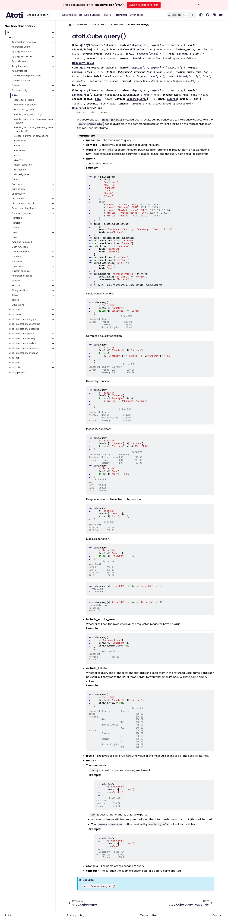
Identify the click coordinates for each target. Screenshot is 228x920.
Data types (18, 304)
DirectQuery (18, 193)
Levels (15, 237)
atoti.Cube (117, 24)
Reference (120, 15)
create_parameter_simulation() (31, 135)
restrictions (20, 169)
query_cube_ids (23, 164)
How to (106, 15)
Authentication (20, 70)
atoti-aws (14, 309)
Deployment (92, 15)
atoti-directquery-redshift (23, 343)
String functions (20, 290)
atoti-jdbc (14, 362)
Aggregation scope (22, 275)
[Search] (181, 15)
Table (15, 295)
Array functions (20, 66)
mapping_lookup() (22, 242)
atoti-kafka (15, 367)
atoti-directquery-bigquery (24, 319)
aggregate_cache (24, 99)
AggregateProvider (22, 51)
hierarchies (20, 140)
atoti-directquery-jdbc (21, 333)
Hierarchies (18, 217)
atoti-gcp (14, 357)
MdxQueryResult (20, 251)
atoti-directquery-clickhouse (24, 324)
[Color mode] (201, 15)
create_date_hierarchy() (28, 114)
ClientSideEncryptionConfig (26, 75)
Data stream (18, 189)
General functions (21, 213)
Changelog (136, 15)
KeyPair (16, 227)
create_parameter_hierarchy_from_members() (33, 129)
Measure (16, 256)
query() (18, 160)
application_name (24, 109)
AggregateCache (21, 46)
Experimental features (24, 208)
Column (16, 85)
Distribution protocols (23, 203)
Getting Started (72, 15)
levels (17, 145)
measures (19, 150)
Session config (19, 90)
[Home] (70, 24)
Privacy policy (75, 915)
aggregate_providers (26, 104)
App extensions (20, 61)
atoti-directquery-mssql (22, 338)
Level (14, 232)
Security (16, 280)
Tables (15, 299)
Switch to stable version (143, 5)
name (17, 155)
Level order (18, 266)
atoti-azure (15, 314)
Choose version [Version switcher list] (36, 15)
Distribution (18, 198)
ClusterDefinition (21, 80)
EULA (8, 915)
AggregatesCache (22, 56)
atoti (12, 37)
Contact (217, 915)
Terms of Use (148, 915)
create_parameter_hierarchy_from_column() (33, 121)
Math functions (20, 246)
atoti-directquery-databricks (25, 328)
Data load (17, 184)
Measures (17, 261)
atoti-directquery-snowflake (24, 348)
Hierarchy (17, 222)
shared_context (23, 174)
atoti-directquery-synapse (23, 353)
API (8, 32)
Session (16, 285)
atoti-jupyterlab (17, 372)
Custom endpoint (21, 271)
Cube (15, 95)
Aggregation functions (24, 42)
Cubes (15, 179)
